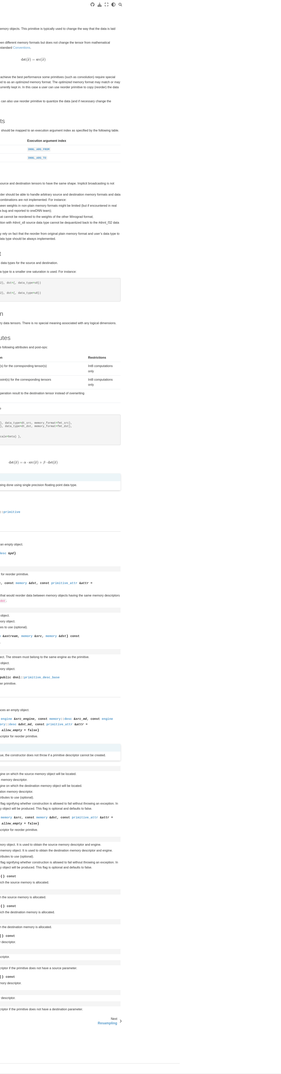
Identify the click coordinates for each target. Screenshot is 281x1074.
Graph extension (20, 217)
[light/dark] (211, 5)
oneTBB (12, 241)
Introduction (14, 31)
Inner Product (21, 136)
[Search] (218, 5)
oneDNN (12, 56)
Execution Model (20, 74)
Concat (17, 118)
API (230, 39)
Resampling (20, 186)
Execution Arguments (242, 11)
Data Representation (241, 28)
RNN (16, 192)
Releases (12, 254)
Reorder (18, 179)
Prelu (16, 167)
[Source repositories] (190, 5)
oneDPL (12, 49)
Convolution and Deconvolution (32, 124)
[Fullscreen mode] (204, 5)
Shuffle (17, 198)
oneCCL (12, 223)
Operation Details (239, 17)
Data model (17, 80)
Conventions (17, 68)
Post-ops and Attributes (242, 33)
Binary (17, 111)
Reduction (19, 173)
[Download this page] (197, 5)
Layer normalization (25, 142)
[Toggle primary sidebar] (64, 5)
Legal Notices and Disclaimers (25, 260)
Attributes (19, 99)
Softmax (18, 204)
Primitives (16, 87)
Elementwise (21, 130)
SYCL (10, 43)
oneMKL (12, 248)
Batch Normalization (25, 105)
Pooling (17, 161)
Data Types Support (240, 22)
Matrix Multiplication (25, 155)
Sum (16, 210)
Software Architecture (20, 37)
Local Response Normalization (32, 149)
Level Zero (13, 229)
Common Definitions (25, 93)
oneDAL (12, 235)
